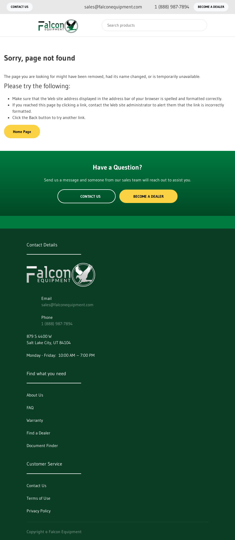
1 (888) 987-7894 (57, 323)
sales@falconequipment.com (67, 304)
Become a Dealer (211, 7)
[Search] (154, 25)
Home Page (22, 131)
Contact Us (19, 7)
